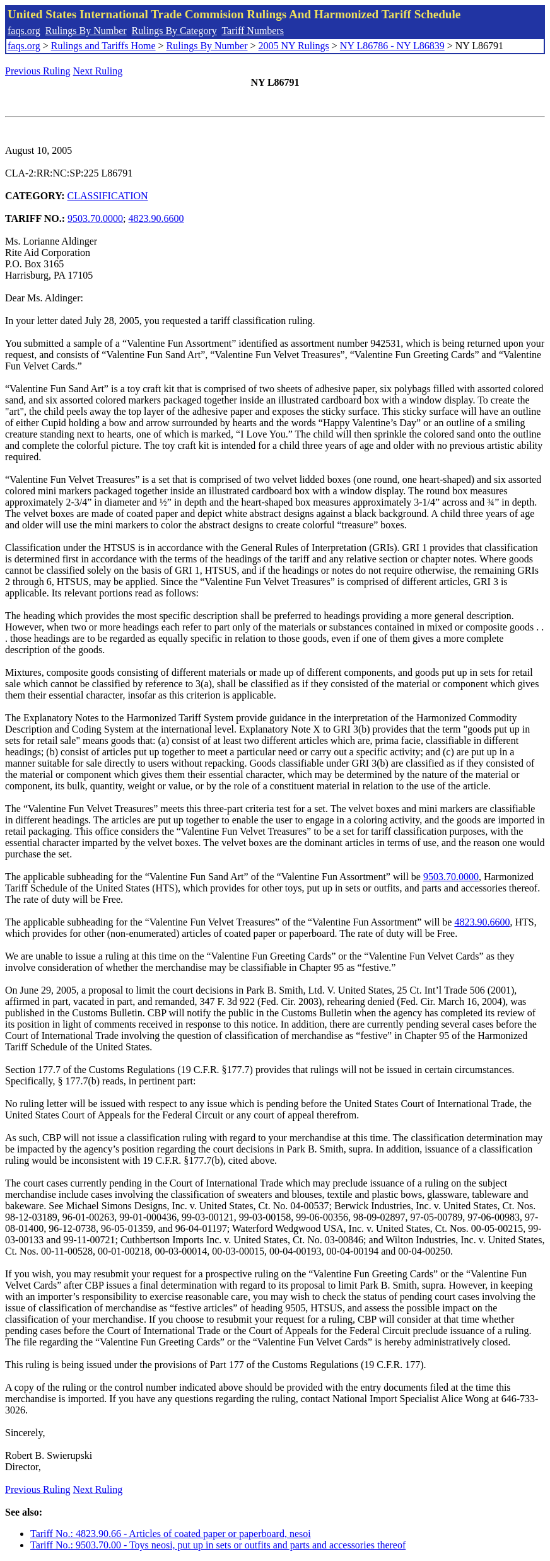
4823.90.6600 (156, 218)
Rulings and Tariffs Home (103, 45)
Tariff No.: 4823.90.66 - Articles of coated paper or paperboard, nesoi (170, 1533)
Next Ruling (98, 71)
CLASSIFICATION (107, 195)
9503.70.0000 (95, 218)
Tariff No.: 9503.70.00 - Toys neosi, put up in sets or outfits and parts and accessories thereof (218, 1545)
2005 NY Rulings (294, 45)
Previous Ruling (38, 71)
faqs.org (24, 30)
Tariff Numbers (252, 30)
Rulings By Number (86, 30)
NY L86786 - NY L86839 (392, 45)
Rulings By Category (174, 30)
